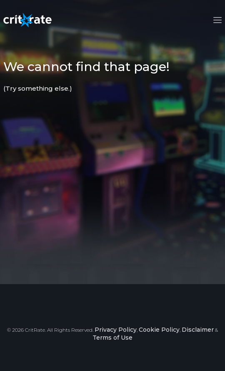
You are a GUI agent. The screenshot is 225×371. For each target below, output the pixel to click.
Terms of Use (112, 337)
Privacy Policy (116, 329)
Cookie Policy (159, 329)
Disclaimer (198, 329)
